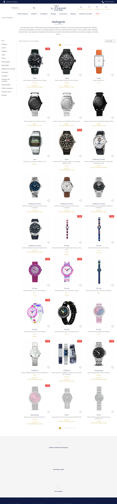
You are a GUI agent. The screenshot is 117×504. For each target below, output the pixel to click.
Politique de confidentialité (45, 486)
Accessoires (63, 14)
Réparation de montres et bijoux (71, 486)
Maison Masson (23, 14)
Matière (9, 51)
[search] (34, 8)
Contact (40, 482)
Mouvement (9, 62)
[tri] (110, 41)
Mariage (53, 14)
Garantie (9, 76)
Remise (9, 95)
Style (9, 55)
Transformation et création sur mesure (71, 494)
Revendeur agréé (42, 497)
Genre (9, 48)
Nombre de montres (9, 80)
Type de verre (9, 92)
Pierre (9, 58)
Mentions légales (42, 493)
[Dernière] (74, 45)
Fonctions (9, 72)
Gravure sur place (67, 490)
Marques (73, 14)
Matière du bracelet (9, 69)
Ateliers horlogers (67, 482)
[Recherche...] (20, 8)
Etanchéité (9, 65)
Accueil (4, 17)
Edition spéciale (9, 88)
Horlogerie (43, 14)
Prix (9, 41)
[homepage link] (58, 8)
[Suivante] (72, 45)
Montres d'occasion (85, 14)
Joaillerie (34, 14)
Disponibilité (9, 85)
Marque (9, 44)
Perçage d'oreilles (67, 499)
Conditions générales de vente (46, 490)
